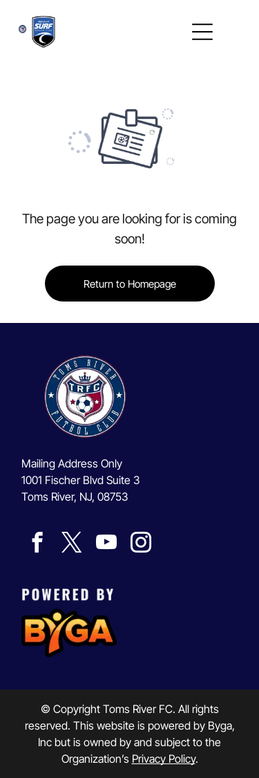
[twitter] (71, 544)
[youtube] (106, 544)
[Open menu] (202, 31)
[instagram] (140, 544)
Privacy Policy (163, 759)
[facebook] (36, 544)
